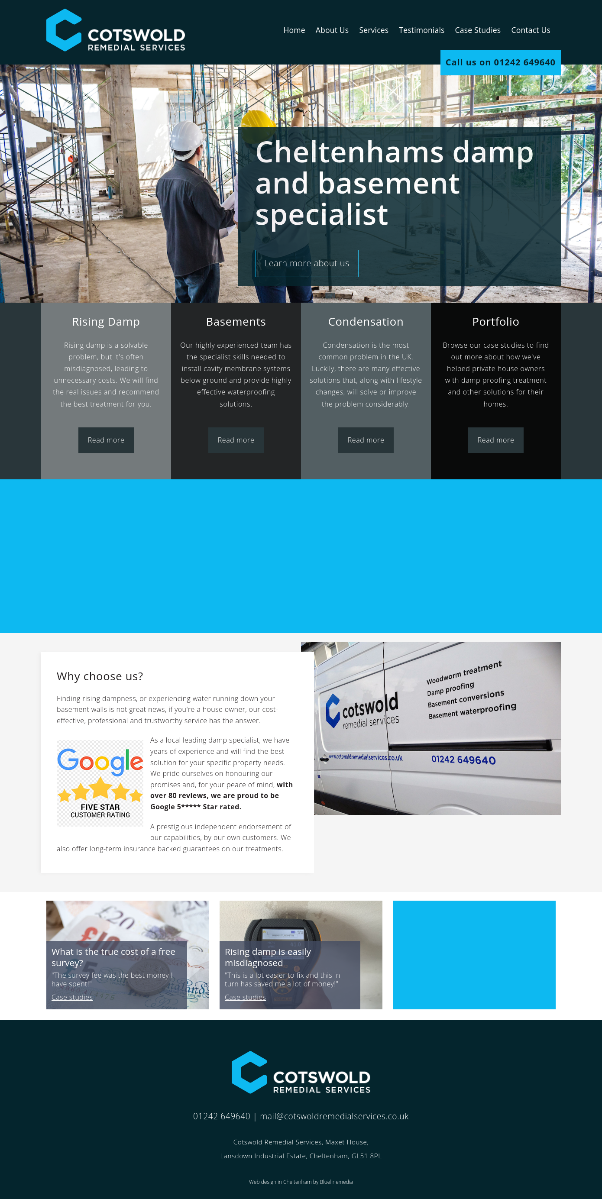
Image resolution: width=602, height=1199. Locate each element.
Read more (106, 440)
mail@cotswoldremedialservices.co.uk (334, 1116)
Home (294, 30)
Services (373, 30)
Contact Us (530, 30)
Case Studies (478, 30)
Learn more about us (307, 263)
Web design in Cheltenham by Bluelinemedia (301, 1182)
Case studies (72, 997)
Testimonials (421, 30)
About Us (332, 30)
